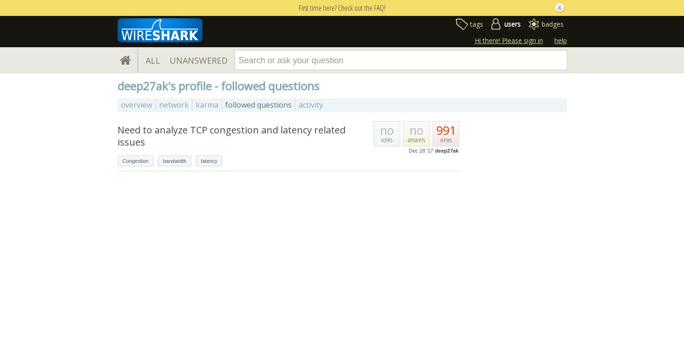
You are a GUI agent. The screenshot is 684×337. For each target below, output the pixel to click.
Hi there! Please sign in (509, 40)
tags (476, 24)
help (560, 40)
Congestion (136, 161)
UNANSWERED (198, 60)
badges (553, 24)
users (512, 24)
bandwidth (174, 161)
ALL (153, 60)
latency (209, 161)
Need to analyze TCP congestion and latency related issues (232, 136)
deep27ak (446, 151)
